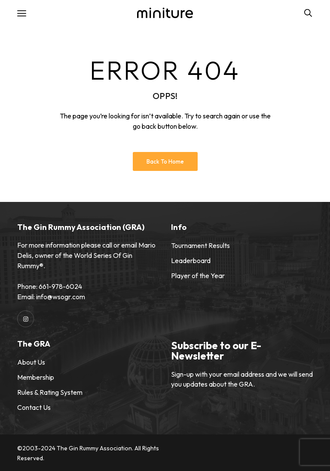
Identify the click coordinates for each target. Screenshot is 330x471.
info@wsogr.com (60, 296)
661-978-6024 (60, 286)
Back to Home (165, 161)
